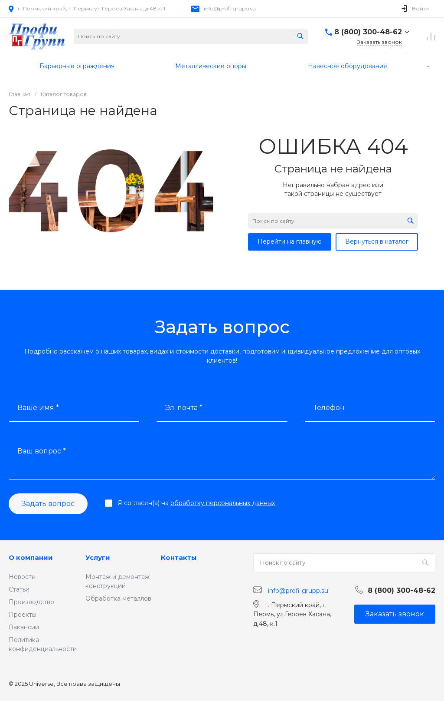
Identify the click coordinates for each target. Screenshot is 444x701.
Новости (22, 577)
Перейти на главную (290, 241)
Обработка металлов (118, 598)
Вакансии (24, 627)
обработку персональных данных (222, 503)
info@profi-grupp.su (230, 8)
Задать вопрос (48, 503)
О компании (31, 557)
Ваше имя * (38, 407)
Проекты (22, 614)
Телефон (329, 407)
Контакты (179, 557)
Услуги (97, 557)
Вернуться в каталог (376, 241)
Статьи (19, 589)
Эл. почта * (183, 407)
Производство (31, 602)
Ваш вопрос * (41, 451)
